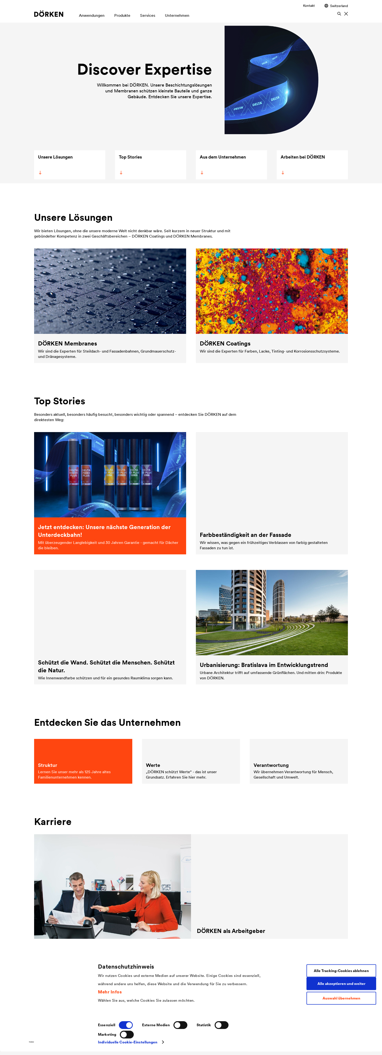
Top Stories (130, 164)
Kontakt (309, 5)
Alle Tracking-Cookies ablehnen (341, 974)
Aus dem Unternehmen (222, 164)
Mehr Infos (110, 995)
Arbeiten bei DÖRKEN (302, 164)
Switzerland (336, 6)
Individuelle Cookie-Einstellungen (127, 1045)
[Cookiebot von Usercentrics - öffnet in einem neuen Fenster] (31, 1045)
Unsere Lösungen (55, 164)
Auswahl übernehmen (341, 1001)
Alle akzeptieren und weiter (341, 987)
